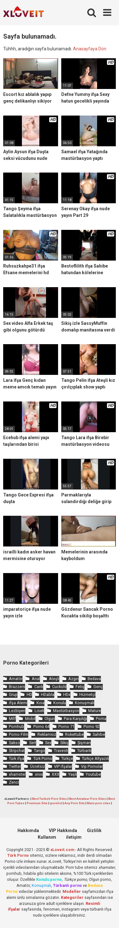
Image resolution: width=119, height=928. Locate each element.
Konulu (59, 702)
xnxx (39, 774)
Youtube (93, 774)
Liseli (39, 710)
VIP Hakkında (63, 830)
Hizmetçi (87, 694)
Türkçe (67, 758)
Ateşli (54, 678)
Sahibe (99, 734)
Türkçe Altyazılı (95, 758)
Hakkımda (28, 830)
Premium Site (37, 803)
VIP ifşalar (63, 766)
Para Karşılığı (75, 718)
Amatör (16, 678)
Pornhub (16, 726)
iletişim (74, 837)
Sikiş (64, 742)
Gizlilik (94, 830)
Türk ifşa (16, 758)
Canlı (38, 686)
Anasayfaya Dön (89, 48)
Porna (101, 718)
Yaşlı (72, 774)
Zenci (14, 782)
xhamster (17, 774)
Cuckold (59, 686)
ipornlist (56, 803)
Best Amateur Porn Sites (87, 798)
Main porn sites (98, 803)
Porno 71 (66, 726)
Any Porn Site (74, 803)
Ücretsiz (37, 766)
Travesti (61, 750)
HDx (66, 694)
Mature (94, 710)
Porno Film (18, 734)
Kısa (40, 702)
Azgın (73, 678)
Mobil (30, 718)
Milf (12, 718)
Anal (36, 678)
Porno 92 (91, 726)
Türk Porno (42, 758)
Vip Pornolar (92, 766)
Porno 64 (41, 726)
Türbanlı (84, 750)
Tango (39, 750)
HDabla (47, 694)
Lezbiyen (17, 710)
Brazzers (17, 686)
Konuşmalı (84, 702)
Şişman (84, 742)
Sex (48, 742)
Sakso (14, 742)
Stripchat (17, 750)
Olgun (49, 718)
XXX (55, 774)
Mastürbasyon (66, 710)
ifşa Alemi (18, 702)
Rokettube (74, 734)
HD (29, 694)
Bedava (94, 678)
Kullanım (47, 837)
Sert (32, 742)
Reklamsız (46, 734)
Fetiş (80, 686)
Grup (13, 694)
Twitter (15, 766)
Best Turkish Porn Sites (49, 798)
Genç (98, 686)
